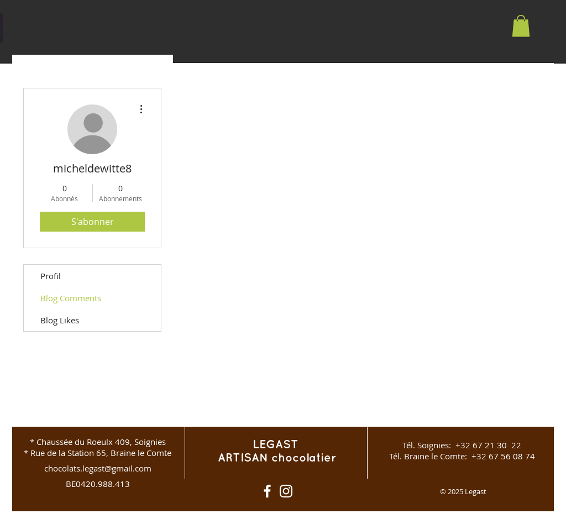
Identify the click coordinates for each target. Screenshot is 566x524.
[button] (521, 25)
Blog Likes (59, 320)
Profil (50, 275)
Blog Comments (70, 297)
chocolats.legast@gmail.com (97, 468)
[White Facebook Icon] (267, 491)
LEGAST (277, 444)
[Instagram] (286, 491)
